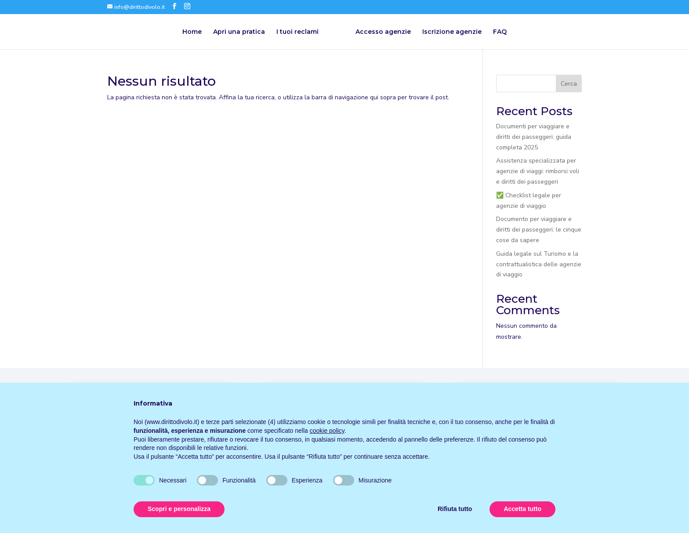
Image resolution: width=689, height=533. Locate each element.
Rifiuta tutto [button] (455, 508)
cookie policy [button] (327, 430)
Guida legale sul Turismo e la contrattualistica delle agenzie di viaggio (538, 264)
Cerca (569, 84)
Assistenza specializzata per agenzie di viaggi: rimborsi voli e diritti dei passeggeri (537, 171)
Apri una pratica (239, 32)
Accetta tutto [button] (522, 508)
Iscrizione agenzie (452, 32)
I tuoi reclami (297, 32)
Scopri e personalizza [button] (179, 508)
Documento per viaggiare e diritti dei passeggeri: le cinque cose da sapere (538, 229)
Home (192, 32)
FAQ (500, 32)
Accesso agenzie (383, 32)
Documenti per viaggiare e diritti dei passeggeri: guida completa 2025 (533, 137)
